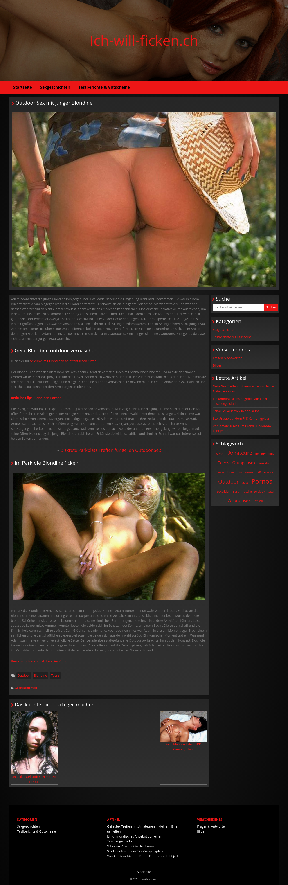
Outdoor (24, 675)
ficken (231, 472)
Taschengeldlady (253, 491)
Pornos (262, 481)
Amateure (240, 452)
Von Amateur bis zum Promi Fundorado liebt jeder (242, 428)
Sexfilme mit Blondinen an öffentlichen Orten (63, 361)
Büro (236, 491)
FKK (258, 472)
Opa (271, 491)
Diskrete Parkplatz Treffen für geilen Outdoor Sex (110, 450)
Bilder (217, 365)
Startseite (22, 87)
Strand (220, 454)
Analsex (269, 472)
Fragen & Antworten (227, 358)
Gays (245, 482)
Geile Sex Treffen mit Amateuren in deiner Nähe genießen (243, 388)
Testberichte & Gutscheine (104, 87)
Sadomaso (245, 472)
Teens (55, 675)
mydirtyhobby (264, 454)
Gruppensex (243, 462)
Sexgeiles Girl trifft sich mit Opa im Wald (34, 747)
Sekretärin (265, 463)
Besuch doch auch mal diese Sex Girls (38, 661)
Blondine (40, 675)
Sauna (220, 472)
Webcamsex (238, 500)
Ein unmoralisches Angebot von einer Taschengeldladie (240, 401)
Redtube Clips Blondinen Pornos (36, 398)
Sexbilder (223, 491)
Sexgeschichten (55, 87)
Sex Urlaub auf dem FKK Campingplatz (183, 731)
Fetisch (258, 501)
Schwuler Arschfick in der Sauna (236, 411)
